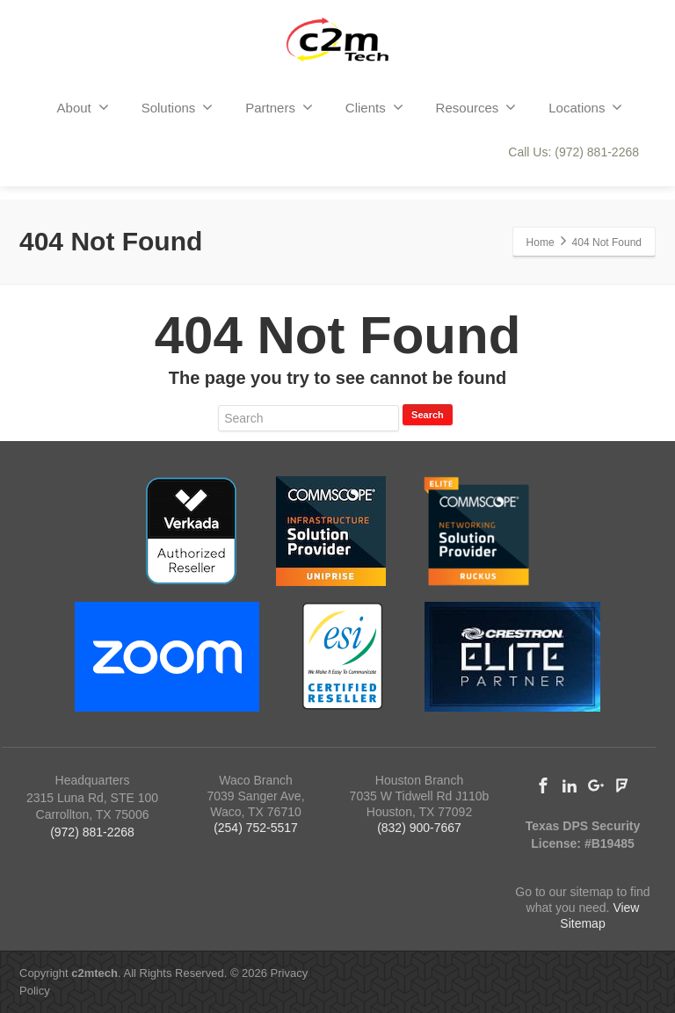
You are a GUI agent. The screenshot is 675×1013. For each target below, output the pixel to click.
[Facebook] (543, 785)
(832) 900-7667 (419, 828)
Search (427, 414)
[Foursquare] (622, 785)
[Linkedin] (569, 785)
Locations (585, 107)
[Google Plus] (596, 785)
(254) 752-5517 (256, 828)
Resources (476, 107)
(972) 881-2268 (92, 832)
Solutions (178, 107)
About (83, 107)
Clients (374, 107)
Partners (279, 107)
